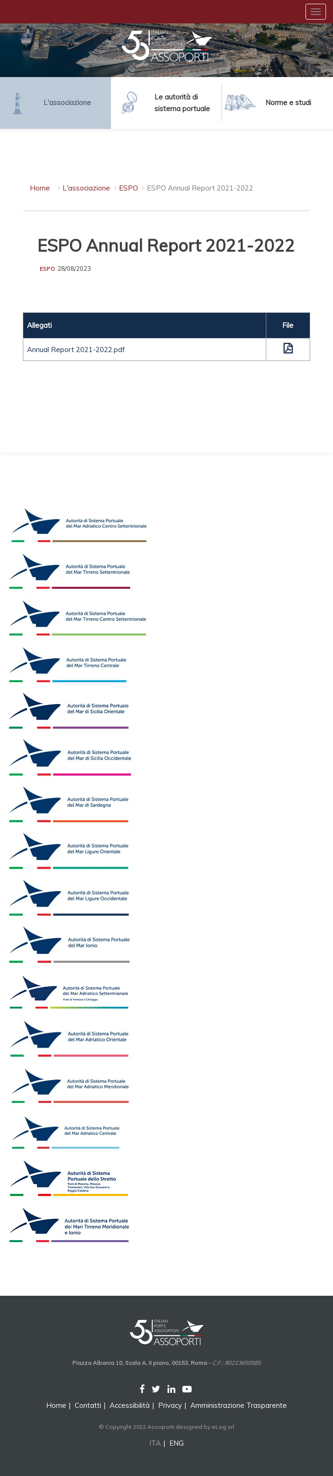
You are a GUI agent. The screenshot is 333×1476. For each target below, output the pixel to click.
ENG (176, 1443)
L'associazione (86, 188)
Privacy (170, 1405)
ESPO (128, 188)
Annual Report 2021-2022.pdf (76, 349)
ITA (155, 1443)
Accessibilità (130, 1405)
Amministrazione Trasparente (238, 1405)
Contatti (88, 1405)
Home (40, 188)
